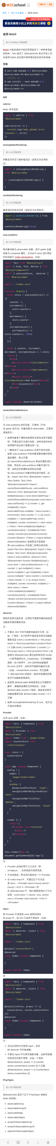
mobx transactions (24, 257)
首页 (4, 13)
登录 (50, 4)
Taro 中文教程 (17, 13)
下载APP (42, 4)
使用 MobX (33, 13)
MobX (6, 49)
